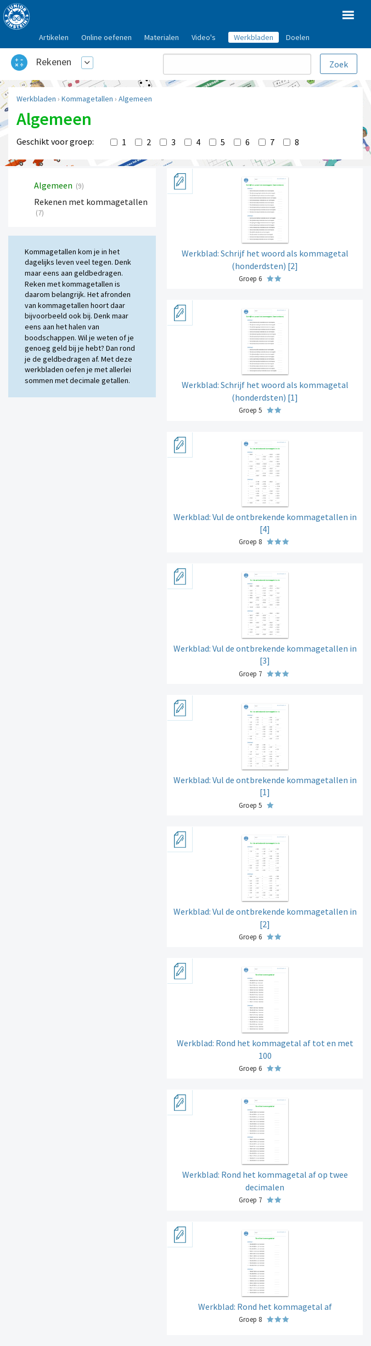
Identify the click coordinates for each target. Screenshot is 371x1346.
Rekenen (53, 61)
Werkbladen (36, 99)
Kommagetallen (87, 99)
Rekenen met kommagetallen (91, 201)
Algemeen (135, 99)
